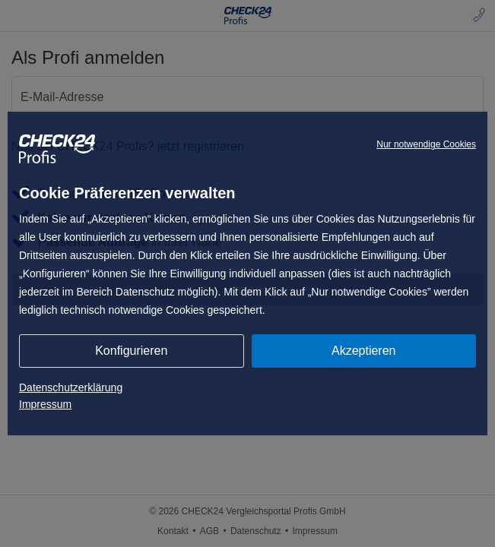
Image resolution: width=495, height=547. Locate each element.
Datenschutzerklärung (70, 387)
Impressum (45, 404)
